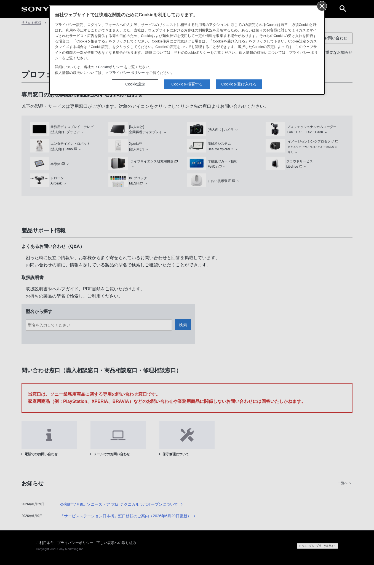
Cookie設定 (135, 84)
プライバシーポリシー (127, 73)
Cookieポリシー (110, 67)
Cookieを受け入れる (239, 84)
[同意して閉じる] (321, 5)
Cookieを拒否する (187, 84)
